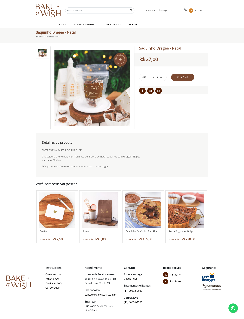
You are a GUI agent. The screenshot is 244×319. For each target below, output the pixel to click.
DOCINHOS (134, 24)
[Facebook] (142, 91)
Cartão (43, 231)
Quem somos (53, 274)
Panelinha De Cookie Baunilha (141, 231)
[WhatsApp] (158, 91)
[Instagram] (150, 91)
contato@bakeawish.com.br (101, 294)
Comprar (182, 76)
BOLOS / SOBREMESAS (85, 24)
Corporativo (52, 287)
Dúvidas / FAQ (53, 283)
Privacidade (52, 278)
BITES (61, 24)
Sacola (86, 231)
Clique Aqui (130, 278)
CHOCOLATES (112, 24)
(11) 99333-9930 (133, 290)
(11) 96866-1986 (133, 302)
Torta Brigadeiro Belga (181, 231)
